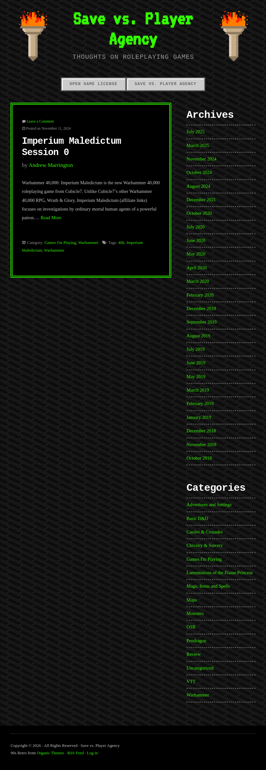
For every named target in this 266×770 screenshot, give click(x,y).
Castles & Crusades (205, 531)
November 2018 (201, 444)
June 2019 (196, 362)
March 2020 (198, 281)
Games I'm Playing (60, 242)
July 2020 (196, 226)
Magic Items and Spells (208, 586)
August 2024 (198, 186)
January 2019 (199, 417)
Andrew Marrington (50, 165)
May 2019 (196, 376)
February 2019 (200, 403)
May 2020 (196, 253)
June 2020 (196, 240)
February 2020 (200, 295)
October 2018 (199, 458)
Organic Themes (50, 752)
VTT (191, 681)
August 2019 (198, 335)
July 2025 (196, 131)
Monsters (195, 613)
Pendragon (196, 640)
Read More (51, 217)
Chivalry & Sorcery (205, 545)
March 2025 (198, 145)
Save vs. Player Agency (133, 28)
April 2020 (197, 267)
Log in (92, 752)
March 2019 (198, 390)
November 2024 (201, 158)
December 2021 (201, 199)
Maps (192, 599)
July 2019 (196, 349)
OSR (191, 626)
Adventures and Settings (209, 504)
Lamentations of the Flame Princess (220, 572)
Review (194, 654)
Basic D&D (197, 518)
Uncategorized (200, 668)
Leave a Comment (40, 121)
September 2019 (202, 321)
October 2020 (199, 213)
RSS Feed (75, 752)
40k (121, 242)
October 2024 (199, 172)
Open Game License (93, 84)
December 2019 (201, 308)
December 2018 (201, 430)
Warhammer (88, 242)
